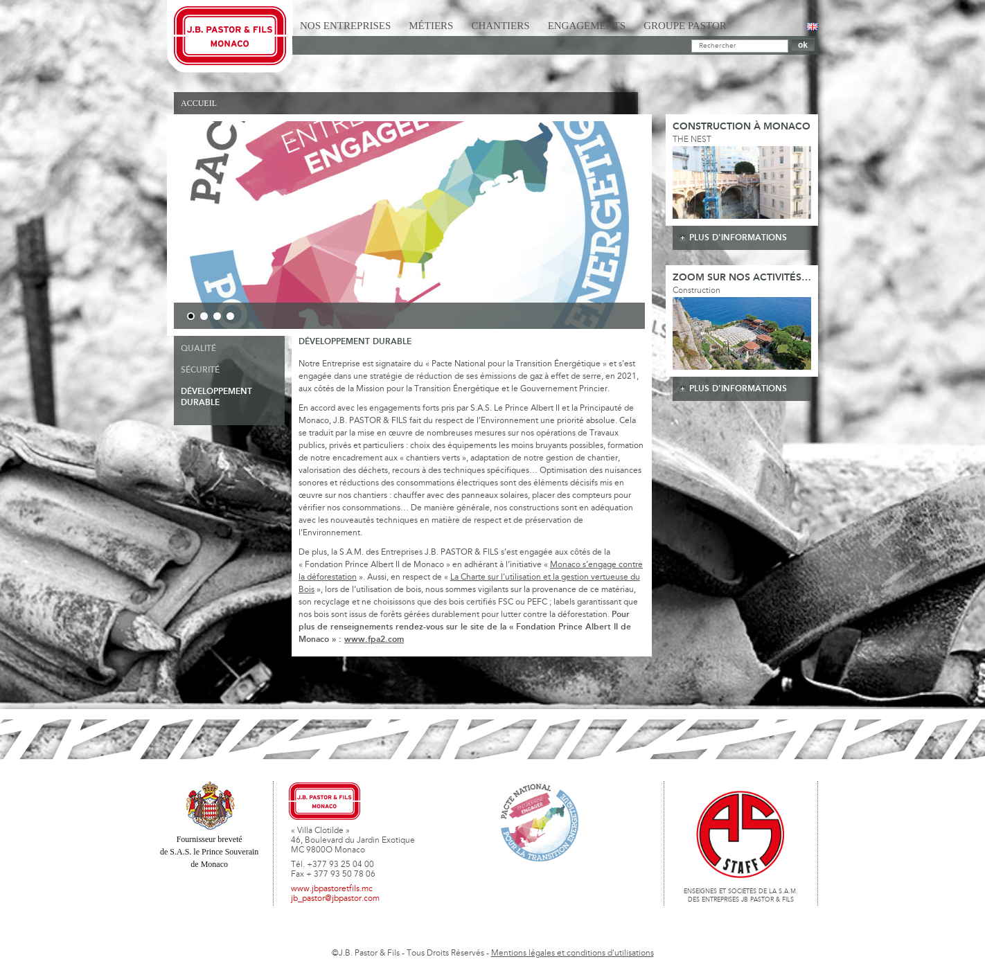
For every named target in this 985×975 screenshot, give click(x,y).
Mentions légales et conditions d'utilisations (572, 953)
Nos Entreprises (345, 25)
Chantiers (500, 25)
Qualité (198, 348)
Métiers (431, 25)
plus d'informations (738, 237)
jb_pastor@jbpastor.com (335, 899)
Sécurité (200, 370)
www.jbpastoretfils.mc (332, 889)
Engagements (587, 25)
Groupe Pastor (685, 25)
